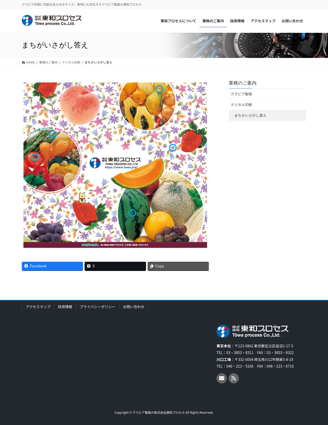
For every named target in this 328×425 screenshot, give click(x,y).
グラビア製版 (241, 93)
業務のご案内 (243, 83)
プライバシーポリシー (98, 306)
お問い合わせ (134, 306)
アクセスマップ (38, 306)
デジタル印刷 (241, 104)
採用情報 (65, 306)
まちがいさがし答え (250, 115)
